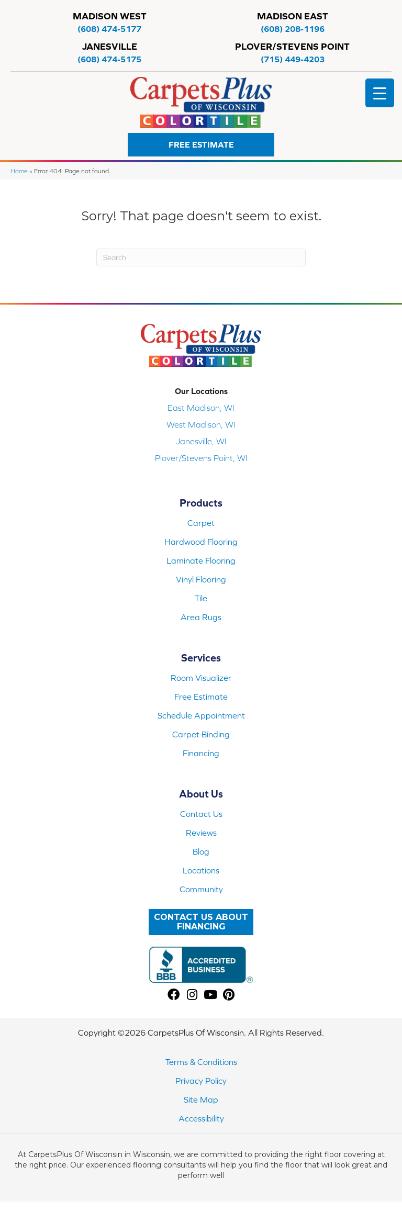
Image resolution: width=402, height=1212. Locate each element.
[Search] (201, 257)
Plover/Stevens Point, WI (201, 458)
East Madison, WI (201, 407)
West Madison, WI (201, 424)
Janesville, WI (201, 441)
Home (19, 170)
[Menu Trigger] (379, 92)
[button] (201, 144)
